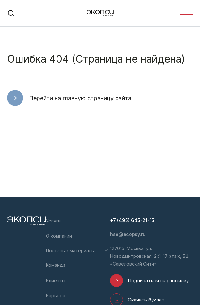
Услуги (53, 220)
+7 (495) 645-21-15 (132, 220)
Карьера (55, 295)
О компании (59, 236)
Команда (55, 265)
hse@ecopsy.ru (128, 234)
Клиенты (55, 280)
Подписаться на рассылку (158, 280)
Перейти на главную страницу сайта (80, 98)
